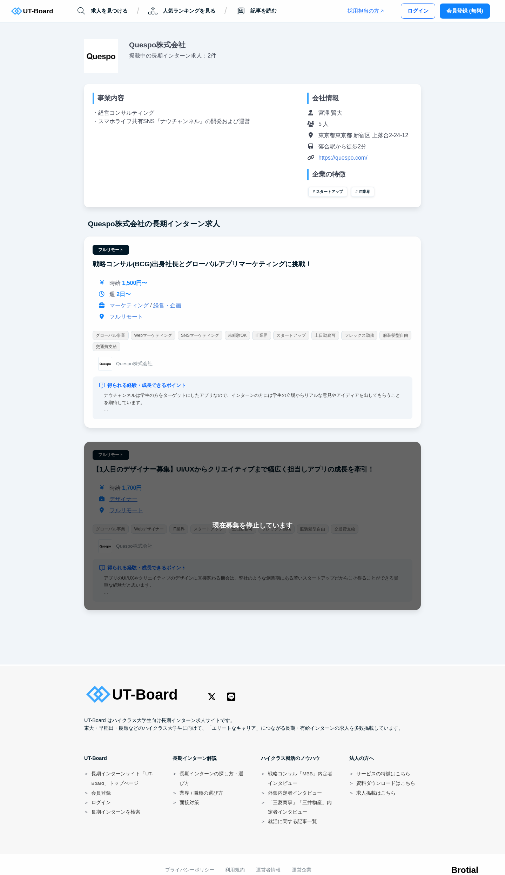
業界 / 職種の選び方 (201, 793)
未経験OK (237, 335)
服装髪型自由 (395, 335)
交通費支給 (106, 346)
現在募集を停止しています (252, 525)
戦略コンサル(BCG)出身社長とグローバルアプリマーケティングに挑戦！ (202, 264)
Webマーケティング (153, 335)
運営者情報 (268, 870)
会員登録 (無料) (464, 11)
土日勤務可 (325, 335)
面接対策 (189, 802)
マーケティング (129, 305)
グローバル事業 (110, 335)
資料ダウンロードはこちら (385, 783)
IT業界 (364, 191)
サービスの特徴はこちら (383, 773)
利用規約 (235, 870)
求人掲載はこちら (376, 793)
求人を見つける (102, 11)
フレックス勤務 (359, 335)
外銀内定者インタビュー (295, 793)
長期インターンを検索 (115, 812)
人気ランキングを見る (181, 11)
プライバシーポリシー (189, 870)
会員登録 (101, 793)
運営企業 (301, 870)
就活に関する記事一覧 (292, 821)
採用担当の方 (366, 11)
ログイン (418, 11)
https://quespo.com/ (343, 158)
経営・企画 (167, 305)
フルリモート (110, 249)
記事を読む (256, 11)
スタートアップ (329, 191)
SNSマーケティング (200, 335)
